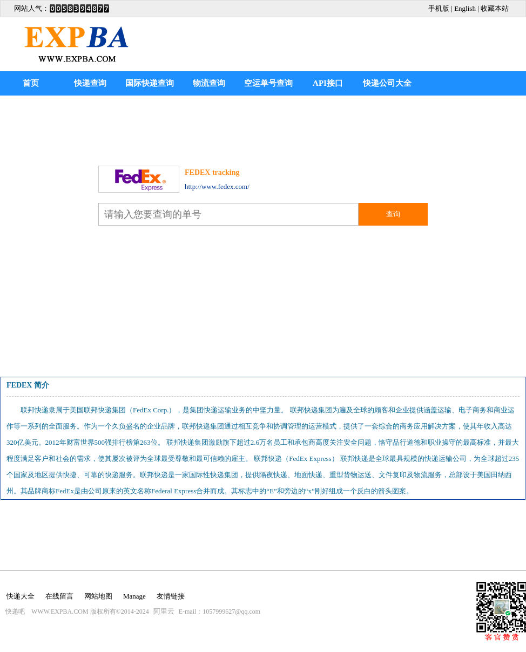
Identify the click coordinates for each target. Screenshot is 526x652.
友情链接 (171, 596)
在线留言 (59, 596)
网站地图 (98, 596)
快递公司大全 (387, 83)
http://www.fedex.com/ (217, 186)
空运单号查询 (268, 83)
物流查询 (209, 83)
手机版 (438, 8)
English (465, 8)
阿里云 (163, 611)
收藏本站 (495, 8)
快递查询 (90, 83)
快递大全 (20, 596)
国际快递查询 (149, 83)
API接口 (328, 83)
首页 (31, 83)
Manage (134, 596)
